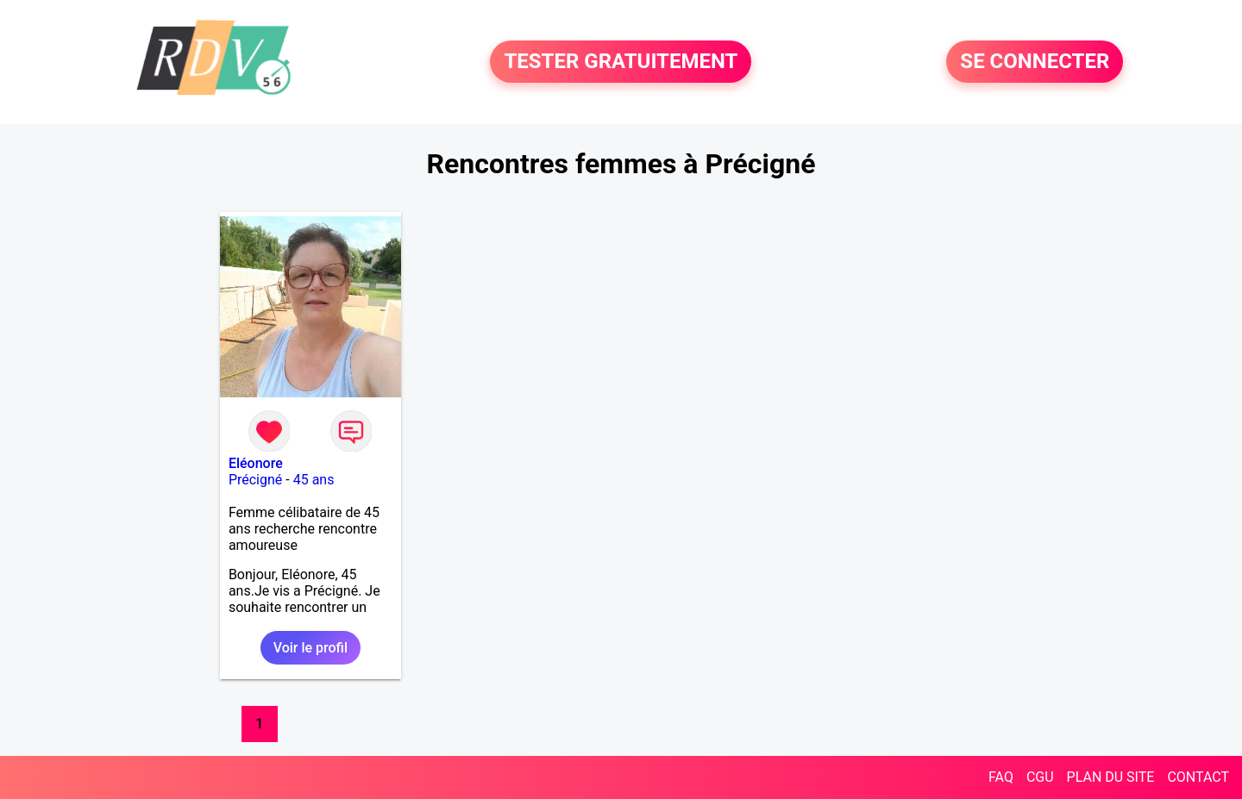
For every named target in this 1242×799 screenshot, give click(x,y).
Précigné (255, 479)
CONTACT (1198, 777)
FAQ (1000, 777)
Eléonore (256, 463)
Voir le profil (310, 648)
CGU (1040, 777)
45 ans (314, 479)
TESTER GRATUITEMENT (620, 62)
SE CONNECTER (1034, 62)
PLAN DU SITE (1111, 777)
